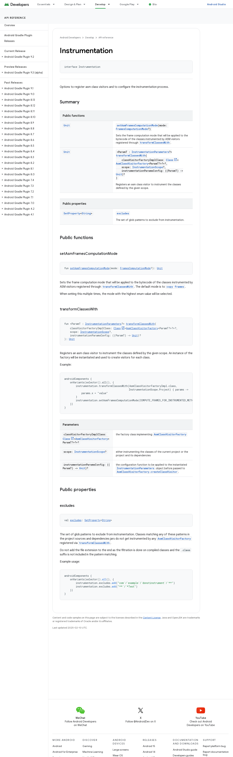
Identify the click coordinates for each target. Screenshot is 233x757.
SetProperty (72, 213)
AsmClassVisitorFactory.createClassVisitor (147, 471)
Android (57, 746)
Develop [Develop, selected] (100, 4)
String (86, 213)
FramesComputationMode (132, 129)
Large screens (121, 749)
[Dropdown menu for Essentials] (55, 4)
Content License (152, 617)
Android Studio (216, 4)
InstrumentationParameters (150, 152)
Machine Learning (93, 751)
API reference (15, 17)
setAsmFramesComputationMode (137, 125)
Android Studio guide (185, 749)
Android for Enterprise (65, 751)
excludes (123, 213)
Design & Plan (72, 4)
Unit (67, 125)
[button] (23, 57)
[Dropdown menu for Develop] (110, 4)
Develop (89, 37)
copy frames (175, 286)
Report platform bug (214, 746)
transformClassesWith (155, 142)
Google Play (127, 4)
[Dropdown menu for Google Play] (139, 4)
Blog (155, 4)
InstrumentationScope (147, 167)
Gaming (87, 746)
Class (169, 160)
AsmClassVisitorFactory (132, 163)
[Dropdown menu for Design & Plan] (86, 4)
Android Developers (70, 37)
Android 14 (149, 751)
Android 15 (149, 746)
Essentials (44, 4)
